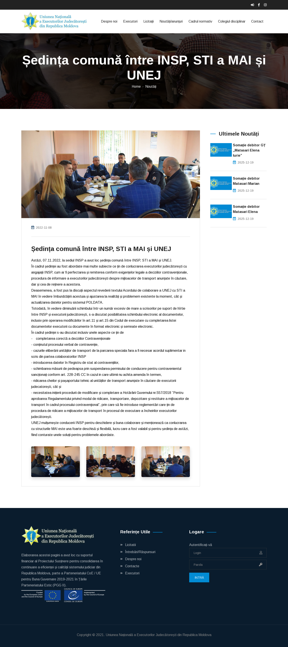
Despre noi (109, 21)
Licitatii (130, 545)
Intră (199, 577)
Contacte (132, 566)
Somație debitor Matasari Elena (246, 209)
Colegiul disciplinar (231, 21)
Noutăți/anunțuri (171, 21)
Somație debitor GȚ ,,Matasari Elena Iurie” (249, 150)
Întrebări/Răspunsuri (140, 552)
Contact (257, 21)
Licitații (148, 21)
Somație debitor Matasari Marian (246, 181)
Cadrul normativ (200, 21)
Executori (130, 21)
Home (136, 86)
